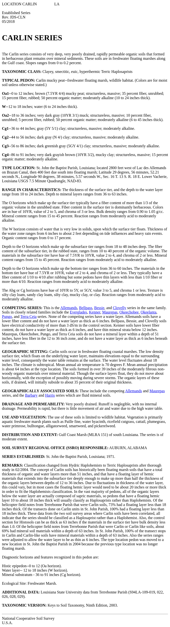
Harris (50, 395)
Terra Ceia (28, 316)
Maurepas (110, 312)
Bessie (99, 308)
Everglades (78, 312)
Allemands (68, 308)
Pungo (7, 316)
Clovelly (119, 308)
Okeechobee (129, 312)
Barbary (31, 395)
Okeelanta (148, 312)
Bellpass (85, 308)
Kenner (94, 312)
